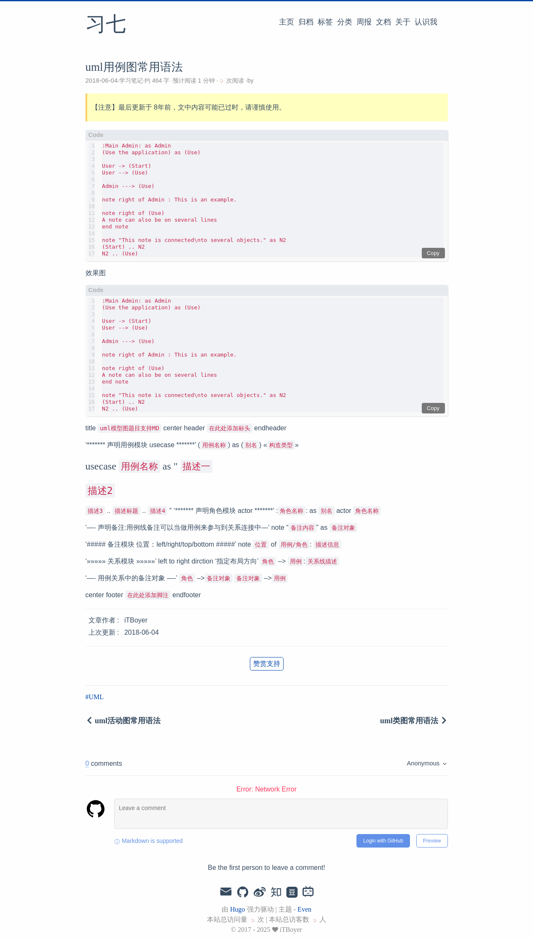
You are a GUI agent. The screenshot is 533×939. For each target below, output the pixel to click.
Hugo (237, 909)
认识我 (426, 22)
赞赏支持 (266, 663)
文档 (383, 22)
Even (304, 909)
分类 (344, 22)
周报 (364, 22)
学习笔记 (131, 80)
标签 (325, 22)
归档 (305, 22)
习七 (106, 25)
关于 (402, 22)
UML (96, 696)
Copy (433, 253)
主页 (286, 22)
